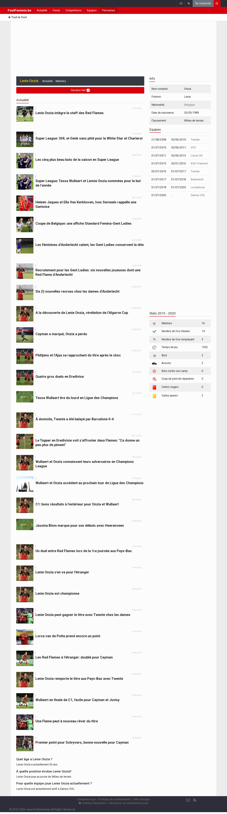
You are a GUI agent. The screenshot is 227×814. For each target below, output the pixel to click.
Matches (61, 81)
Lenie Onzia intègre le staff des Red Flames (69, 113)
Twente (195, 139)
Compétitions (73, 10)
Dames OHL (198, 195)
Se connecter (203, 3)
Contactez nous (86, 799)
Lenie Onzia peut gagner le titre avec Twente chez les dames (82, 615)
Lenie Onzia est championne (57, 593)
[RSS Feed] (194, 800)
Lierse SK (197, 155)
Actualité (42, 10)
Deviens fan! (80, 90)
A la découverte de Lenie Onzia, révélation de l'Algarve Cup (81, 313)
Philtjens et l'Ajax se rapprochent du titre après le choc (78, 355)
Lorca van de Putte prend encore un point (67, 636)
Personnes (108, 10)
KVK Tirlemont (199, 163)
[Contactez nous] (188, 800)
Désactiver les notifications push (128, 803)
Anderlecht (197, 179)
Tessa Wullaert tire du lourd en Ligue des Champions (76, 398)
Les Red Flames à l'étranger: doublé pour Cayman (74, 657)
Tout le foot (17, 17)
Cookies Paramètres (92, 803)
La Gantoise (198, 187)
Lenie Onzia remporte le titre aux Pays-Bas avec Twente (79, 679)
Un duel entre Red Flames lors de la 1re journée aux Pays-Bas (83, 551)
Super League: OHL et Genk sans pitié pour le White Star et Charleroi (89, 138)
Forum (56, 10)
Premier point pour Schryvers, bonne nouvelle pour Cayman (82, 742)
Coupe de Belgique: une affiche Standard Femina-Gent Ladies (83, 223)
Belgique (189, 104)
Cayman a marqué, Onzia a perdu (61, 334)
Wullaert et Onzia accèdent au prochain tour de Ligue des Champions (89, 483)
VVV (193, 147)
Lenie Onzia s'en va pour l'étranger (62, 572)
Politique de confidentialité (114, 799)
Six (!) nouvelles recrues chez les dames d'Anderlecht (77, 291)
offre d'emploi (141, 799)
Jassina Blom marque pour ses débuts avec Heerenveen (79, 525)
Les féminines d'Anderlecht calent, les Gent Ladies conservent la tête (89, 245)
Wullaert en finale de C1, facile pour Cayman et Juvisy (77, 700)
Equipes (92, 10)
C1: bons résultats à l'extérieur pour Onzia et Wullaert (77, 504)
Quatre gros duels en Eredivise (59, 376)
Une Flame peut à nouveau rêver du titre (66, 721)
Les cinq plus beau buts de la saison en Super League (77, 160)
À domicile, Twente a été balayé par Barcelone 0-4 (74, 419)
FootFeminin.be (19, 10)
